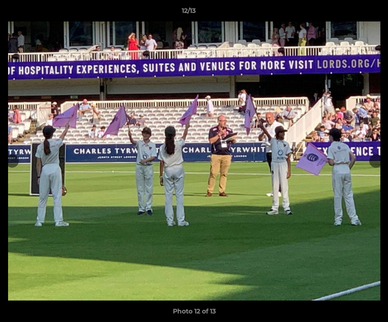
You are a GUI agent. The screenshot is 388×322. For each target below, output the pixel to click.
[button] (350, 13)
